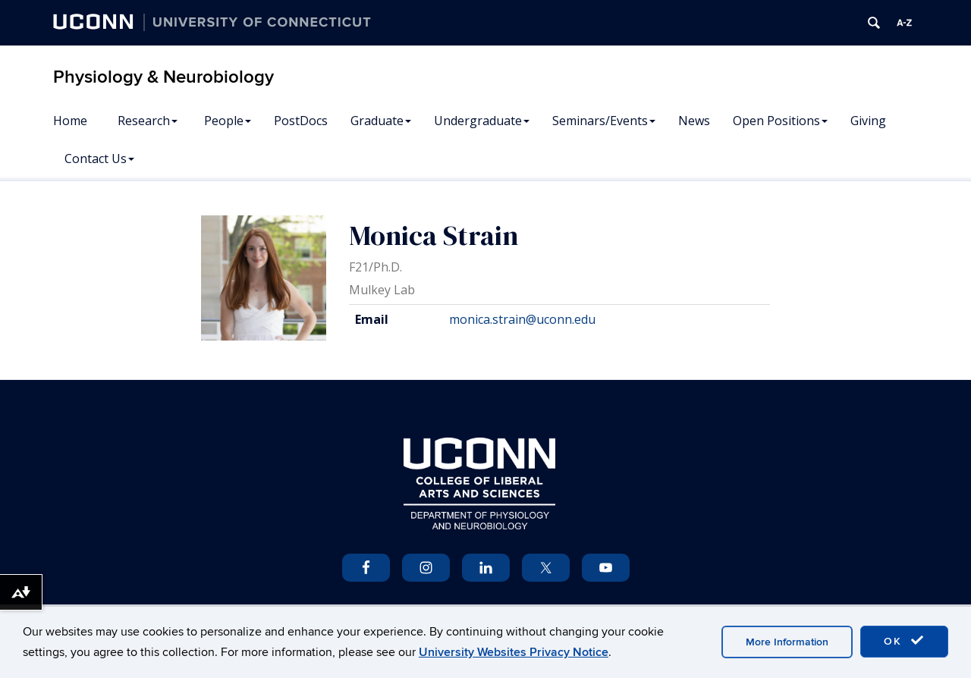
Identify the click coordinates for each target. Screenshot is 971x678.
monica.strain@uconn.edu (522, 319)
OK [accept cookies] (904, 641)
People (227, 120)
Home (70, 120)
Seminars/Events (603, 120)
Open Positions (780, 120)
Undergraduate (481, 120)
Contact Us (99, 158)
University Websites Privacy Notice (513, 652)
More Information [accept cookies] (787, 642)
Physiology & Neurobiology (163, 77)
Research (148, 120)
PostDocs (301, 120)
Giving (868, 120)
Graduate (380, 120)
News (694, 120)
